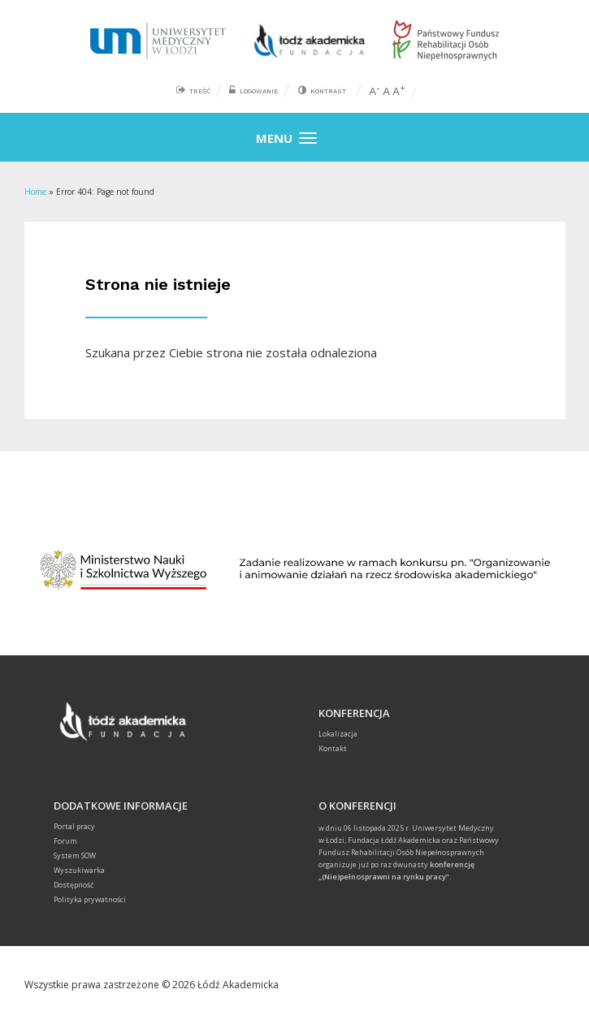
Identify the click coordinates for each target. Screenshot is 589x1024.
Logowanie (259, 91)
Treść (199, 91)
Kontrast (328, 91)
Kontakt (332, 748)
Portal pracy (74, 826)
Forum (65, 841)
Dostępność (73, 884)
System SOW (75, 855)
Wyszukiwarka (79, 870)
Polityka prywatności (90, 899)
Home (35, 191)
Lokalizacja (337, 733)
